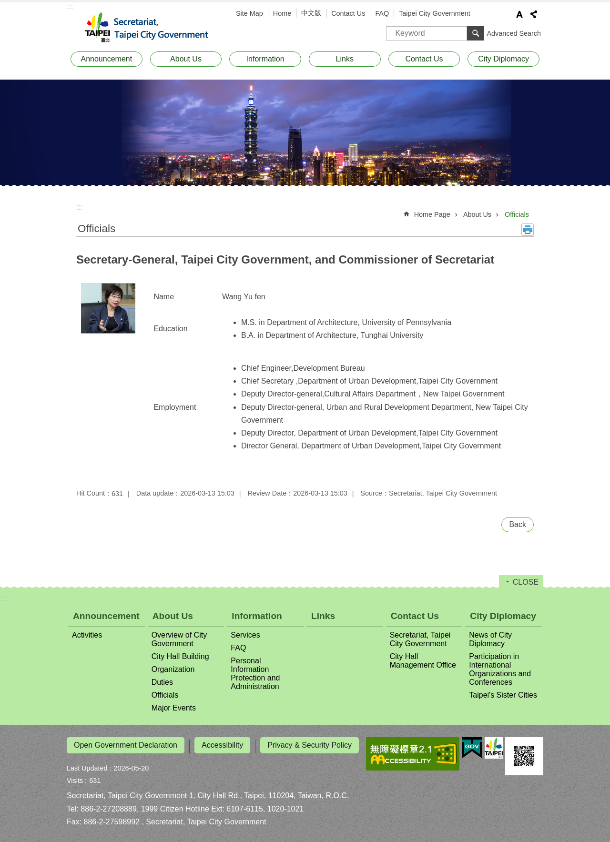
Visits (75, 778)
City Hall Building (180, 656)
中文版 (311, 13)
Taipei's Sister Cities (503, 695)
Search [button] (475, 33)
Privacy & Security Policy (309, 745)
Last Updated (87, 766)
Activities (87, 635)
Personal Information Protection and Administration (255, 673)
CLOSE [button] (526, 582)
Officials (517, 214)
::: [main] (79, 207)
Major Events (174, 708)
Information (265, 59)
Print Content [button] (527, 229)
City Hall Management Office (423, 660)
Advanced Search (514, 33)
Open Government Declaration (125, 745)
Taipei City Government (434, 13)
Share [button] (534, 14)
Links (345, 59)
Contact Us (348, 13)
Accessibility (222, 745)
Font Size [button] (519, 14)
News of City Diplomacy (490, 639)
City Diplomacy (503, 59)
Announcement (106, 59)
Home (282, 13)
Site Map (249, 13)
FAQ (382, 13)
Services (245, 635)
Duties (162, 682)
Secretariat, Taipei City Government (152, 28)
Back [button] (517, 524)
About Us (186, 59)
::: (70, 6)
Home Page (432, 214)
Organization (173, 669)
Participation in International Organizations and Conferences (500, 669)
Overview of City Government (179, 639)
